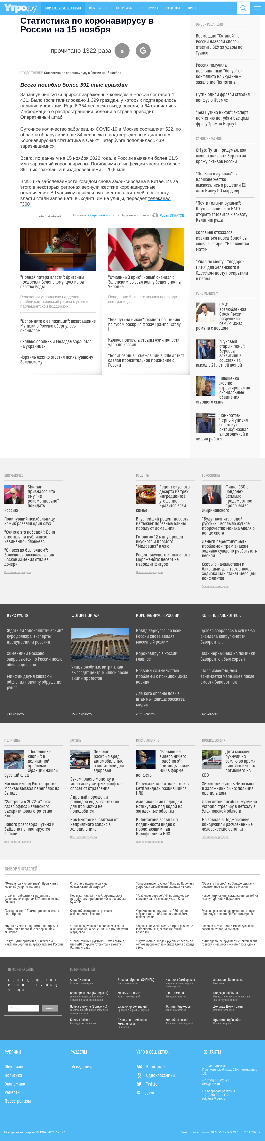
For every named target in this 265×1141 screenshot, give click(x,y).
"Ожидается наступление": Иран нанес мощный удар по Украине (31, 885)
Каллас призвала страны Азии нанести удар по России (144, 342)
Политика (124, 8)
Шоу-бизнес (98, 8)
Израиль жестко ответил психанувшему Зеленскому (56, 360)
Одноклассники (155, 1075)
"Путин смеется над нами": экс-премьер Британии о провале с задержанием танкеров (32, 929)
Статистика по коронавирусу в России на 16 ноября (82, 73)
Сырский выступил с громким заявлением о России (91, 912)
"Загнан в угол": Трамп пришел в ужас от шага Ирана (33, 912)
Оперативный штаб (102, 215)
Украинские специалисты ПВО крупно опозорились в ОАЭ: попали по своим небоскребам (162, 914)
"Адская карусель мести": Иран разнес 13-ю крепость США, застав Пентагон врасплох (165, 929)
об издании (81, 1067)
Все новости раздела (17, 572)
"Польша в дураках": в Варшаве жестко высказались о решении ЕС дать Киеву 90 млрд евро (99, 929)
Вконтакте (150, 1067)
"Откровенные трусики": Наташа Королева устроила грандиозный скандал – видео (165, 885)
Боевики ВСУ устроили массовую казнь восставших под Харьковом (228, 928)
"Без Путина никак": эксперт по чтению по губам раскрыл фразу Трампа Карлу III (144, 324)
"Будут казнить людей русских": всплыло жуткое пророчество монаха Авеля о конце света (165, 944)
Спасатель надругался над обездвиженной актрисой (88, 885)
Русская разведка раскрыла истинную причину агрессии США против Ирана (228, 912)
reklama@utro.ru (214, 1098)
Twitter (147, 1084)
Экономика (149, 8)
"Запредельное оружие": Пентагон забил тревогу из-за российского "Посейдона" (230, 943)
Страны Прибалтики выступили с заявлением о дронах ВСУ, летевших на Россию (32, 899)
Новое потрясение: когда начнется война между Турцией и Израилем (230, 897)
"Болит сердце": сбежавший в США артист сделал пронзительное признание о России (146, 360)
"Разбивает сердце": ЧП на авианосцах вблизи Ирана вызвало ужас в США (162, 897)
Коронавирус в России (63, 8)
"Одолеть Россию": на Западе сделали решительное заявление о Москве (228, 885)
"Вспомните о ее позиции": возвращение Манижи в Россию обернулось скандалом (58, 326)
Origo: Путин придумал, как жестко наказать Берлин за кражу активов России (34, 943)
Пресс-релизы (18, 1101)
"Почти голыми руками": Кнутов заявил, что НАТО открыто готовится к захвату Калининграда (97, 944)
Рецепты (173, 8)
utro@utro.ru (211, 1084)
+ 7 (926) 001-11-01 (216, 1094)
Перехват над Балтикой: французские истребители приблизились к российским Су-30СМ (99, 899)
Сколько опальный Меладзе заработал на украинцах (56, 344)
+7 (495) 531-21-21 (215, 1080)
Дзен (145, 1093)
